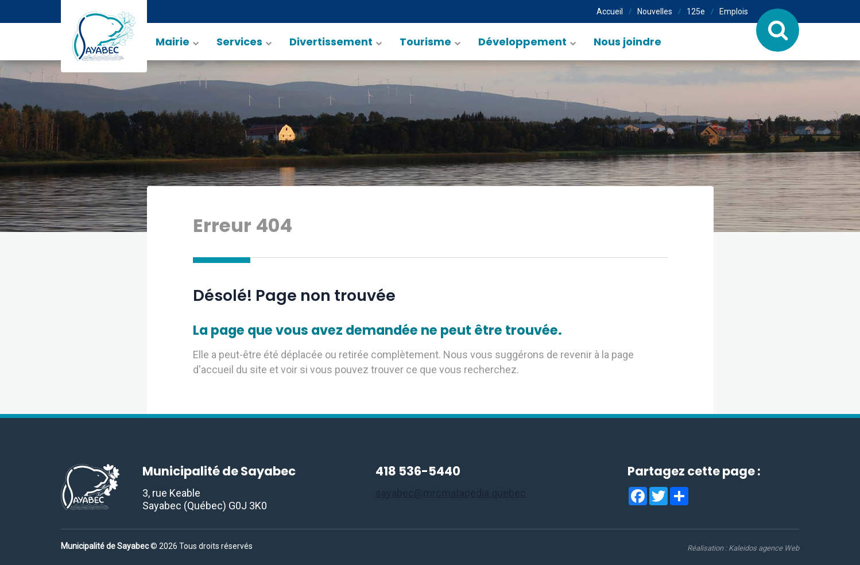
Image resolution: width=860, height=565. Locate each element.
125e (696, 11)
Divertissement (331, 41)
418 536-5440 (417, 471)
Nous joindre (627, 41)
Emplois (733, 11)
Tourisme (425, 41)
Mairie (172, 41)
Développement (522, 41)
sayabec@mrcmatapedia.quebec (450, 493)
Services (239, 41)
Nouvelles (654, 11)
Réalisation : (743, 548)
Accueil (609, 11)
